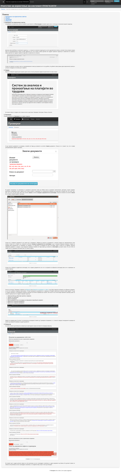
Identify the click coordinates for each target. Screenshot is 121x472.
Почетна (3, 9)
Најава (7, 18)
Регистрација (94, 2)
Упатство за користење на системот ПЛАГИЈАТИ (17, 1)
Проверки (8, 19)
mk (84, 1)
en (87, 1)
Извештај (8, 21)
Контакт (32, 1)
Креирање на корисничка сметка (15, 16)
